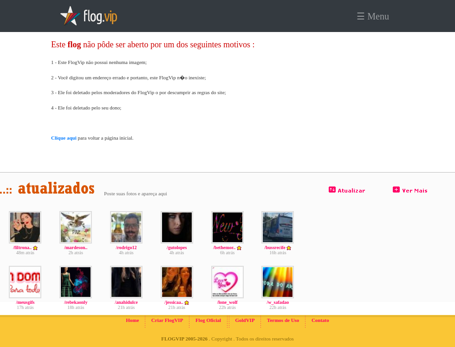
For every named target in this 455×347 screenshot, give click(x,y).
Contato (320, 320)
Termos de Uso (283, 320)
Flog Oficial (208, 320)
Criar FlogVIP (167, 320)
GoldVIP (244, 320)
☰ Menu (373, 16)
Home (132, 320)
